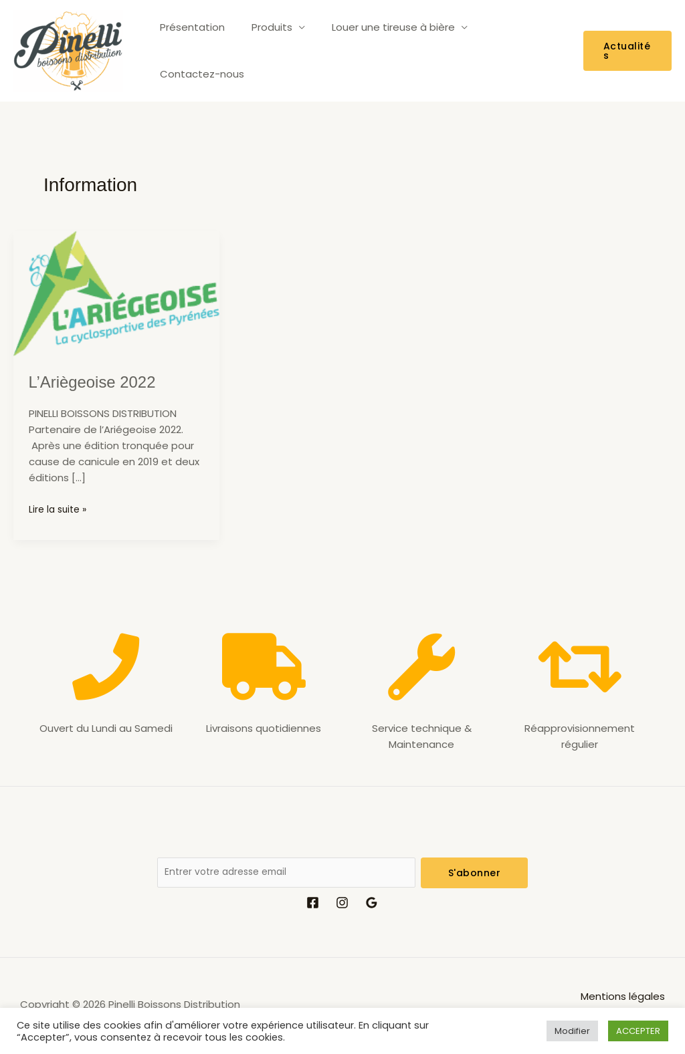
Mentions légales (623, 999)
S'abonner (474, 873)
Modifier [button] (572, 1031)
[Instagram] (342, 905)
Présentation (189, 50)
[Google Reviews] (371, 905)
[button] (625, 50)
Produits (261, 50)
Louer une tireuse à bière (376, 50)
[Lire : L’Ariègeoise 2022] (116, 292)
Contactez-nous (513, 50)
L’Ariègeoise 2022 (98, 382)
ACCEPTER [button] (638, 1031)
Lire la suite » (60, 508)
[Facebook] (312, 905)
